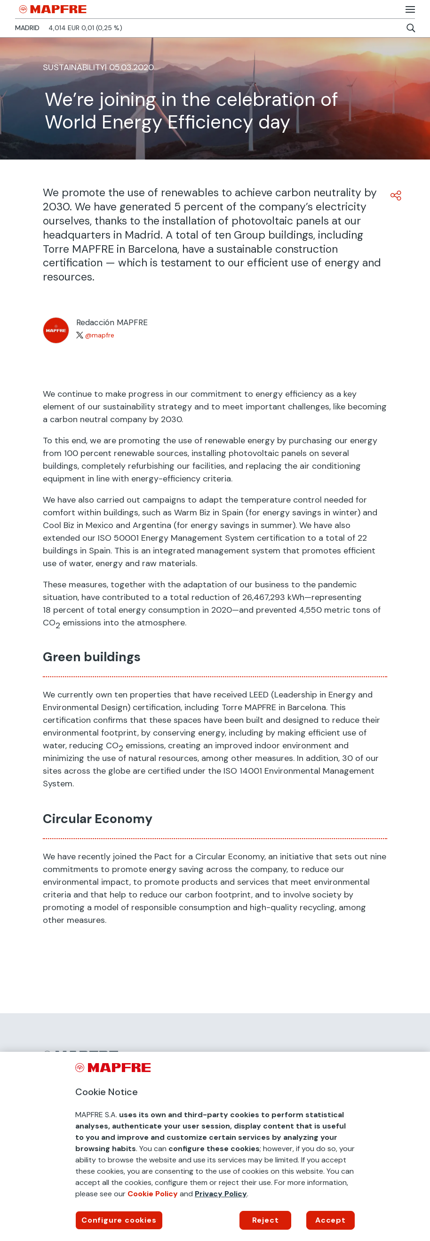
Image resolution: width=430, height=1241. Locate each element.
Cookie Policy (152, 1194)
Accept (330, 1220)
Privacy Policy (221, 1194)
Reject (265, 1220)
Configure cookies (119, 1220)
